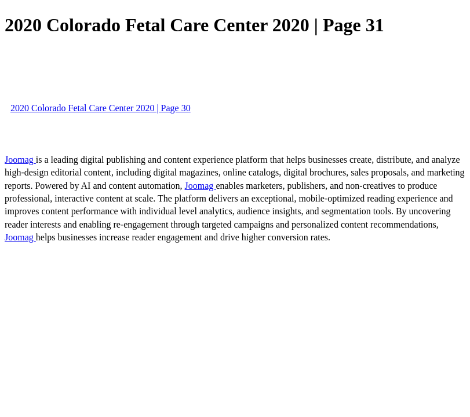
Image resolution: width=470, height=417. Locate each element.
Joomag (20, 159)
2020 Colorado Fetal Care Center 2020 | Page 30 (100, 108)
